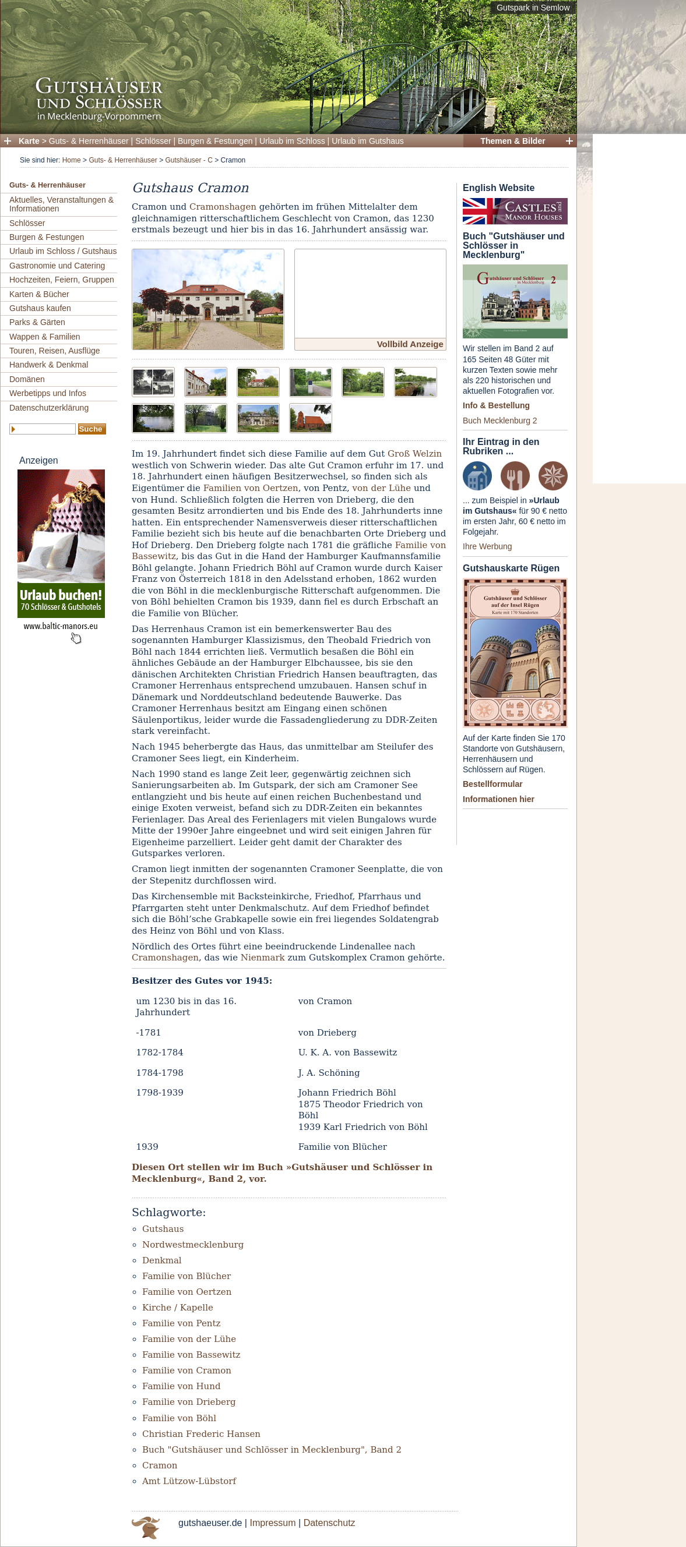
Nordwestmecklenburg (193, 1244)
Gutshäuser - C (188, 160)
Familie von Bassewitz (191, 1355)
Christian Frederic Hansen (201, 1434)
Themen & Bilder (512, 141)
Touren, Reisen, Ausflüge (54, 350)
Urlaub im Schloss (292, 141)
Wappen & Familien (44, 336)
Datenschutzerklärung (49, 407)
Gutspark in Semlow (533, 7)
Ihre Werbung (487, 546)
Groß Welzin (415, 453)
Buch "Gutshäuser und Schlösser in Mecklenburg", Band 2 (272, 1449)
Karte (29, 141)
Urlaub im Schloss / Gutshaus (63, 251)
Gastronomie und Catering (57, 265)
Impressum (272, 1523)
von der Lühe (382, 488)
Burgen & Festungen (215, 141)
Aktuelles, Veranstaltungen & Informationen (61, 204)
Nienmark (263, 957)
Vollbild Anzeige (410, 344)
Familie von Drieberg (189, 1402)
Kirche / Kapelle (177, 1307)
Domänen (27, 379)
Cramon (160, 1465)
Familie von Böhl (179, 1418)
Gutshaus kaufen (40, 308)
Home (71, 160)
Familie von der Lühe (189, 1339)
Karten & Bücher (39, 294)
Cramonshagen (222, 207)
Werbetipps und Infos (47, 393)
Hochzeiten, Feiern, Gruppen (61, 279)
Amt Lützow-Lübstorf (189, 1481)
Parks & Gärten (37, 322)
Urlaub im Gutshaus (368, 141)
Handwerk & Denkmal (48, 364)
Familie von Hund (181, 1386)
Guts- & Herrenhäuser (89, 141)
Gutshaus (163, 1229)
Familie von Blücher (186, 1276)
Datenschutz (330, 1523)
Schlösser (153, 141)
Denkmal (162, 1260)
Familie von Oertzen (186, 1292)
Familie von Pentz (181, 1323)
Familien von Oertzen (250, 488)
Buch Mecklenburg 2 (500, 420)
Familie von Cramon (186, 1370)
